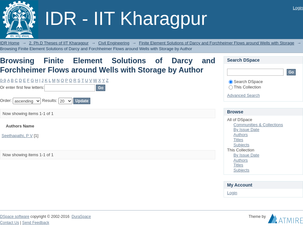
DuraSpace (81, 216)
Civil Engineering (113, 43)
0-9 (3, 80)
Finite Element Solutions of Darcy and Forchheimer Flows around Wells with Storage (216, 43)
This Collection (245, 87)
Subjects (241, 144)
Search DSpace (246, 81)
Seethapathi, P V (17, 135)
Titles (238, 139)
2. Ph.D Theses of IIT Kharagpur (59, 43)
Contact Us (9, 222)
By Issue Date (246, 129)
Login (298, 7)
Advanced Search (243, 95)
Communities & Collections (258, 124)
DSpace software (14, 216)
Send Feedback (35, 222)
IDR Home (9, 43)
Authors (240, 134)
